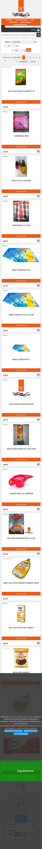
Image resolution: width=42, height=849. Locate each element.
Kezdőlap (9, 20)
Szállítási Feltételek (20, 24)
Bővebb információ (30, 731)
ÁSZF (32, 20)
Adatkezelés (13, 22)
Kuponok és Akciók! (21, 20)
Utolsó (33, 61)
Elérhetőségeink (25, 22)
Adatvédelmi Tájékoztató (13, 731)
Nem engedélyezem (21, 734)
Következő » (23, 61)
